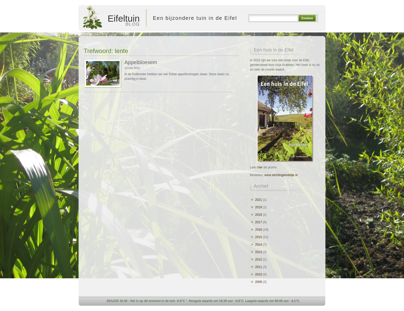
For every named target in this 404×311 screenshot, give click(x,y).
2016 (258, 229)
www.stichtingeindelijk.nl (281, 175)
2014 (258, 244)
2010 (258, 274)
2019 (258, 207)
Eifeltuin (111, 18)
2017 (258, 222)
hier (260, 167)
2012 (258, 259)
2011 (258, 267)
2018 (258, 215)
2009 (258, 282)
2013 (258, 252)
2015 (258, 237)
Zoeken (307, 18)
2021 (258, 200)
